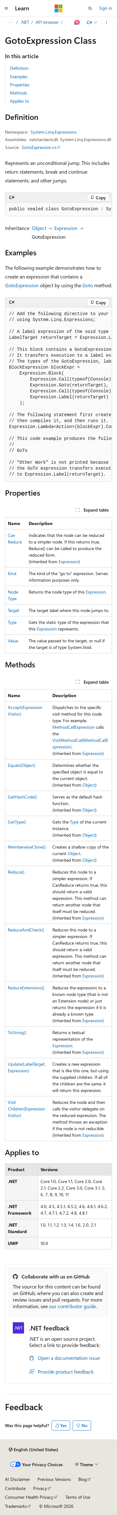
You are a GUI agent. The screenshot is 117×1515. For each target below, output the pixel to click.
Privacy (40, 1488)
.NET (25, 22)
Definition (19, 68)
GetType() (17, 822)
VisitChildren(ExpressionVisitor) (26, 1108)
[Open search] (90, 8)
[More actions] (106, 23)
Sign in (105, 8)
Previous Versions (54, 1479)
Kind (12, 573)
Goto (87, 285)
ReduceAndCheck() (26, 930)
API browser (47, 22)
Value (13, 641)
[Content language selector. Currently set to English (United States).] (33, 1450)
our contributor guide (72, 1306)
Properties (19, 85)
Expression (65, 228)
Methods (18, 93)
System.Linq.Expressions (53, 132)
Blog (82, 1479)
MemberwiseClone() (27, 847)
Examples (18, 76)
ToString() (17, 1032)
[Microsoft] (59, 8)
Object (39, 228)
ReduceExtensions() (26, 988)
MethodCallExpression (73, 727)
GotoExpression (22, 285)
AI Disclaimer (17, 1479)
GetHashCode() (22, 797)
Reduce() (16, 872)
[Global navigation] (6, 8)
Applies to (19, 101)
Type (12, 622)
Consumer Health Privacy (29, 1497)
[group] (58, 209)
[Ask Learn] (77, 23)
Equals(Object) (21, 765)
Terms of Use (78, 1497)
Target (13, 610)
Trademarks (16, 1506)
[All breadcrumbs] (10, 23)
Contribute (15, 1488)
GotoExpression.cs (39, 147)
